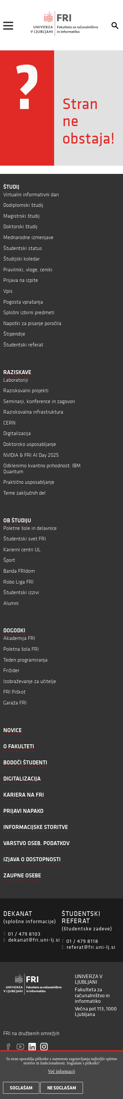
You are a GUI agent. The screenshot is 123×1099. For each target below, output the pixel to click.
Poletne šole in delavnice (30, 528)
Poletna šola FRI (21, 649)
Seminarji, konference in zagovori (39, 401)
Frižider (11, 670)
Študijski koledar (21, 259)
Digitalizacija (17, 433)
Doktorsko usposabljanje (29, 444)
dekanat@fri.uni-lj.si (34, 939)
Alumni (11, 603)
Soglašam (21, 1091)
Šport (9, 560)
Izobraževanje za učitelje (29, 681)
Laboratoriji (15, 380)
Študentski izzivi (21, 592)
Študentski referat (23, 345)
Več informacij (61, 1074)
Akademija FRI (19, 638)
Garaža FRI (15, 703)
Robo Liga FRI (18, 582)
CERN (9, 423)
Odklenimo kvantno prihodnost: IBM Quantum (42, 468)
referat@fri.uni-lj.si (91, 947)
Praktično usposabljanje (28, 482)
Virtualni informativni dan (31, 194)
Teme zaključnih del (24, 493)
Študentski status (22, 248)
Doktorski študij (20, 226)
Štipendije (14, 334)
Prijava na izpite (20, 280)
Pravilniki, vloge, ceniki (27, 269)
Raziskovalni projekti (26, 390)
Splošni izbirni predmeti (28, 312)
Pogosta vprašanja (23, 302)
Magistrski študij (21, 216)
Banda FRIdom (19, 571)
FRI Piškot (14, 692)
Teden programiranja (25, 660)
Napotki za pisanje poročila (32, 323)
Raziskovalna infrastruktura (33, 412)
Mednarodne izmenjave (28, 237)
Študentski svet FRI (24, 539)
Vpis (7, 291)
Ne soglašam (61, 1091)
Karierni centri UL (22, 549)
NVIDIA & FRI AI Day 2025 (31, 455)
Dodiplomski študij (23, 205)
